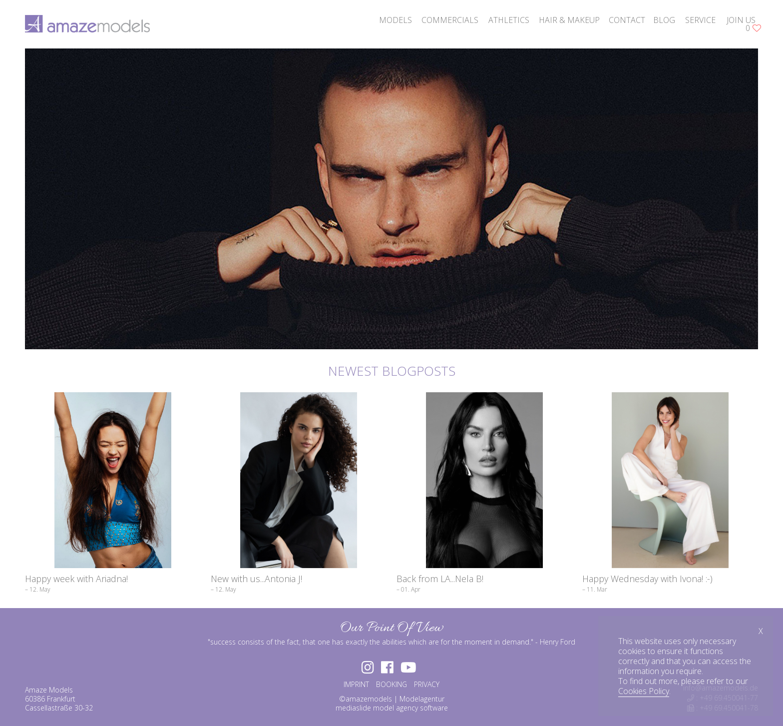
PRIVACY (426, 684)
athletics (508, 19)
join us (741, 19)
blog (664, 19)
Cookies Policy (643, 691)
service (700, 19)
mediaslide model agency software (392, 708)
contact (627, 19)
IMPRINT (356, 684)
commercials (449, 19)
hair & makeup (569, 19)
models (395, 19)
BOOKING (391, 684)
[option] (391, 198)
